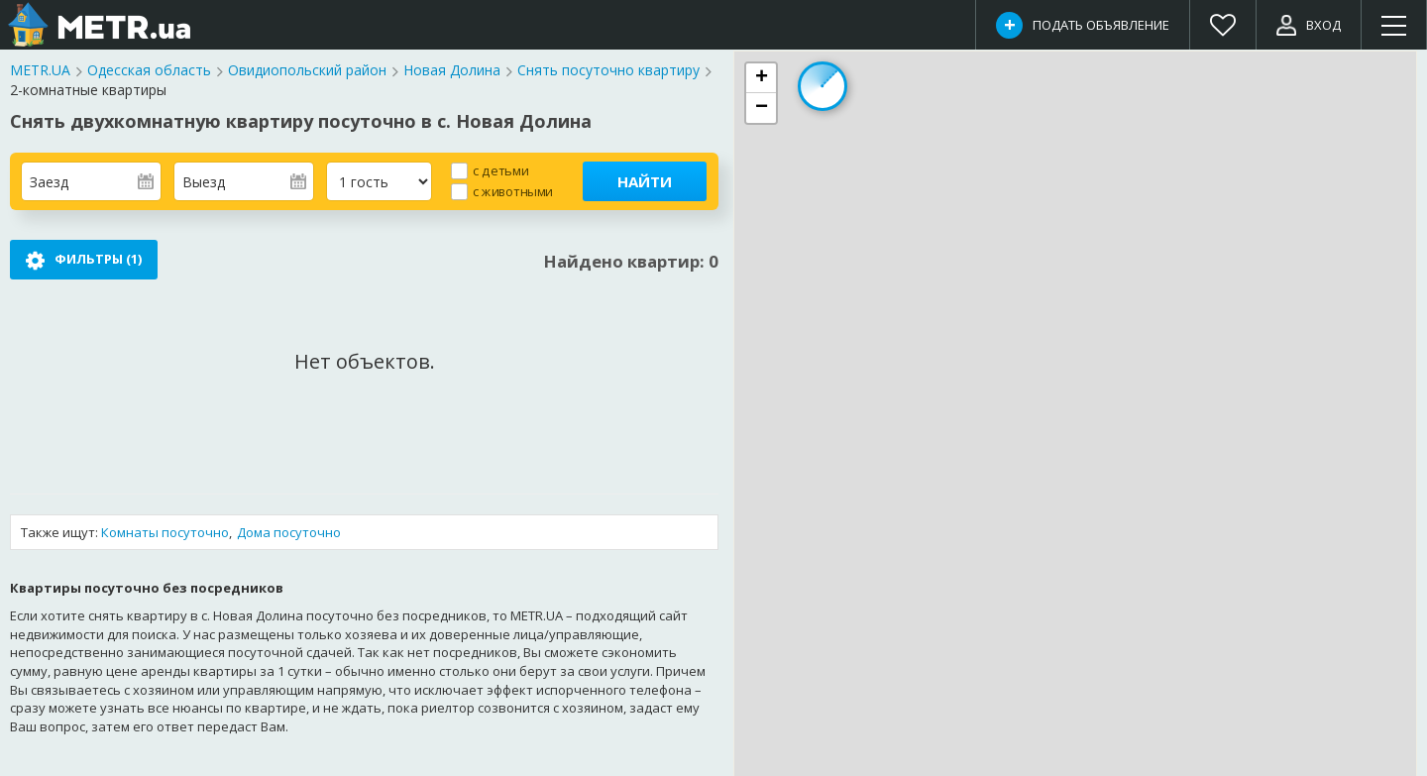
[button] (761, 78)
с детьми (500, 170)
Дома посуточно (289, 532)
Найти (644, 181)
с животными (513, 190)
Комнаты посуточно (165, 532)
